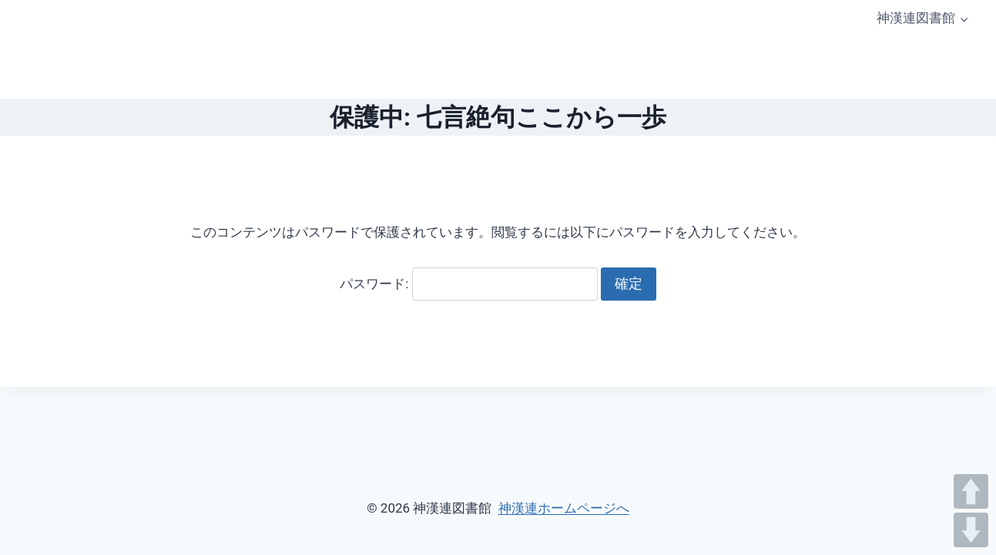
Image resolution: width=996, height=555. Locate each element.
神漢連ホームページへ (563, 508)
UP (971, 491)
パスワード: (468, 283)
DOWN (971, 530)
